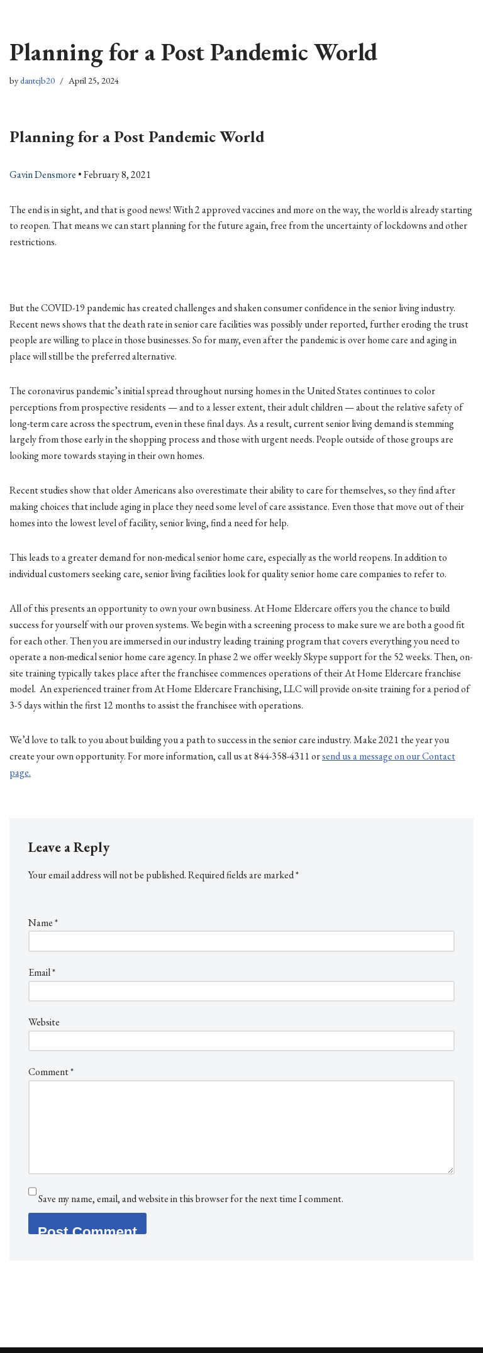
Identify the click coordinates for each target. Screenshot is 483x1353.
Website (44, 1022)
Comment (51, 1071)
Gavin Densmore (42, 174)
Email (41, 972)
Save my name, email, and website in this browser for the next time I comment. (190, 1198)
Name (43, 922)
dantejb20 (37, 80)
